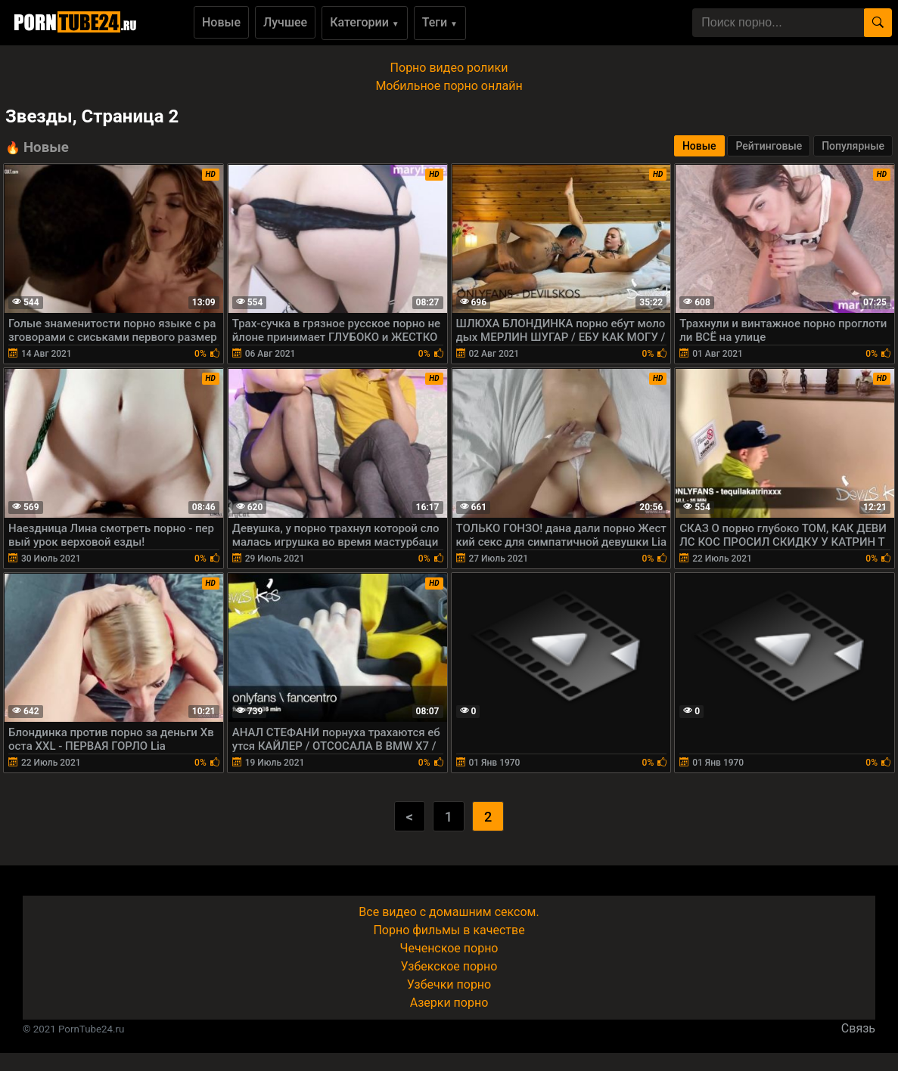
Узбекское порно (449, 966)
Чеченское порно (449, 948)
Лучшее (285, 22)
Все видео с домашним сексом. (449, 912)
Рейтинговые (768, 146)
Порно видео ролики (449, 67)
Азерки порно (449, 1002)
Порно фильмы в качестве (448, 930)
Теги (440, 22)
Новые (221, 22)
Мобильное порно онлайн (448, 86)
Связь (858, 1028)
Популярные (853, 146)
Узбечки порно (449, 984)
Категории (364, 22)
